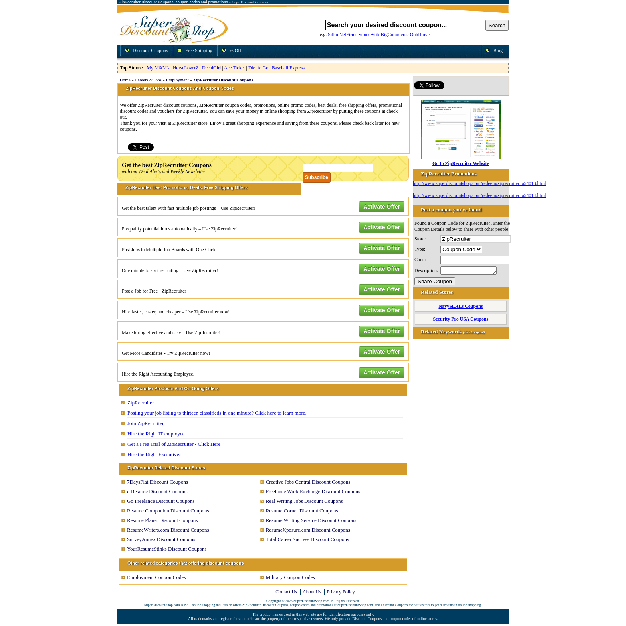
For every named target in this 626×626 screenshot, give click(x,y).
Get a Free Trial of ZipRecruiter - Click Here (173, 444)
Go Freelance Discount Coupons (160, 501)
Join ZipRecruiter (145, 423)
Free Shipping (198, 50)
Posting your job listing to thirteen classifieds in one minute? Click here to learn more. (217, 413)
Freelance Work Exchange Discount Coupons (313, 491)
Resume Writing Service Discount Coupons (311, 520)
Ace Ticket (234, 68)
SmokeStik (369, 34)
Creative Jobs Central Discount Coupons (308, 482)
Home (125, 79)
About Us (312, 592)
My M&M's (158, 68)
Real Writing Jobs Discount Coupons (304, 501)
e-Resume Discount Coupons (157, 491)
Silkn (333, 34)
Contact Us (286, 592)
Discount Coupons (150, 50)
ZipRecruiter (140, 403)
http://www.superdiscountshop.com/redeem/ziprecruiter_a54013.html (479, 183)
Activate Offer (381, 206)
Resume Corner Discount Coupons (302, 511)
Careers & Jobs (148, 79)
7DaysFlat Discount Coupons (157, 482)
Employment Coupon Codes (156, 577)
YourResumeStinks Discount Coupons (166, 549)
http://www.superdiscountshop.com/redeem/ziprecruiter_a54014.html (479, 195)
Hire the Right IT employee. (156, 434)
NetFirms (348, 34)
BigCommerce (395, 34)
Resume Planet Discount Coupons (162, 520)
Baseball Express (288, 68)
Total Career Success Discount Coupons (307, 539)
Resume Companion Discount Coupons (168, 511)
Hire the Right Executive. (153, 454)
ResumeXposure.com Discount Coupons (308, 530)
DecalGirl (211, 68)
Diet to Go (258, 68)
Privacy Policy (341, 592)
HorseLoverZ (186, 68)
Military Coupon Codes (290, 577)
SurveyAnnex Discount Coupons (161, 539)
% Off (235, 50)
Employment (177, 79)
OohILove (420, 34)
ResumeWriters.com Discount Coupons (168, 530)
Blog (498, 50)
